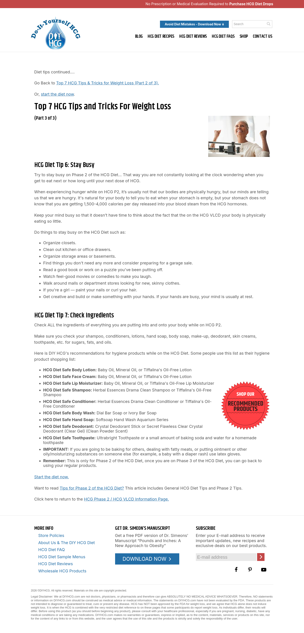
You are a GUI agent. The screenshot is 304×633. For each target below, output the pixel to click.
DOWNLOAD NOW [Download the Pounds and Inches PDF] (147, 559)
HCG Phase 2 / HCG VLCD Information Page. (126, 499)
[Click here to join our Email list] (261, 557)
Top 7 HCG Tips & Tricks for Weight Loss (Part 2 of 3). (107, 83)
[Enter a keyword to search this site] (252, 24)
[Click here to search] (268, 24)
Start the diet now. (51, 477)
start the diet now (57, 94)
